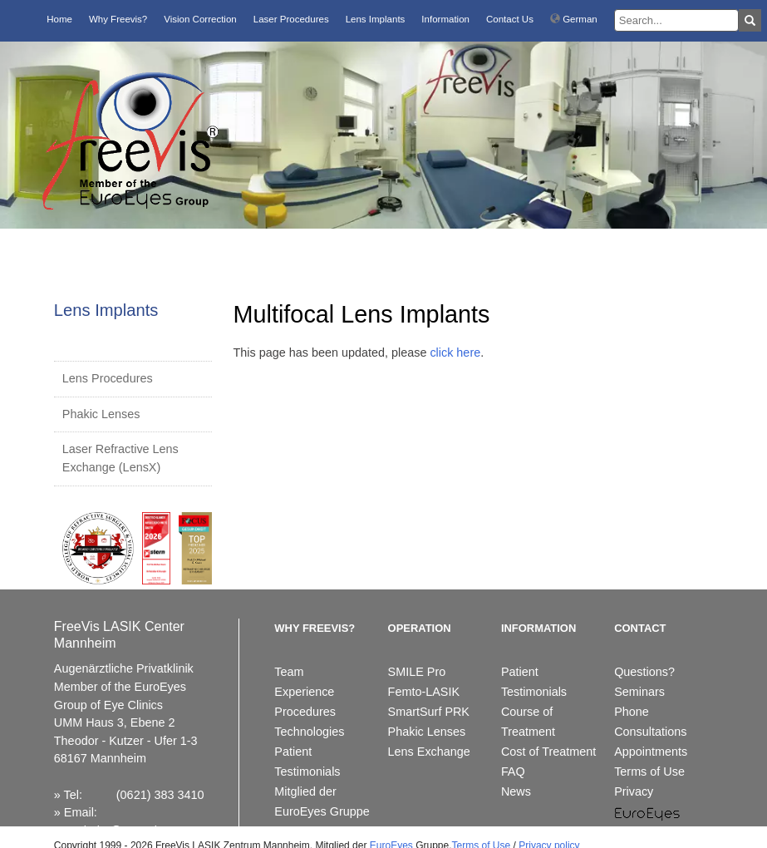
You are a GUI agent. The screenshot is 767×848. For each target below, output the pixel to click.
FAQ (513, 771)
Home (59, 19)
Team (288, 671)
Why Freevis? (118, 19)
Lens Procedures (107, 378)
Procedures (305, 711)
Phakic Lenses (101, 414)
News (516, 791)
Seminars (639, 691)
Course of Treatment (528, 721)
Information (445, 19)
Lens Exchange (429, 751)
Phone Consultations (650, 721)
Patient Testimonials (307, 761)
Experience (304, 691)
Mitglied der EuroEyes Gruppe (321, 801)
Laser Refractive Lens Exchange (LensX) (120, 458)
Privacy (633, 791)
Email (79, 812)
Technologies (309, 731)
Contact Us (509, 19)
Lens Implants (376, 19)
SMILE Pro (417, 671)
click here (455, 352)
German (573, 19)
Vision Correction (200, 19)
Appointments (650, 751)
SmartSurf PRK (429, 711)
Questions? (644, 671)
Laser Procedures (291, 19)
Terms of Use (649, 771)
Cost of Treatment (548, 751)
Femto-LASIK (424, 691)
